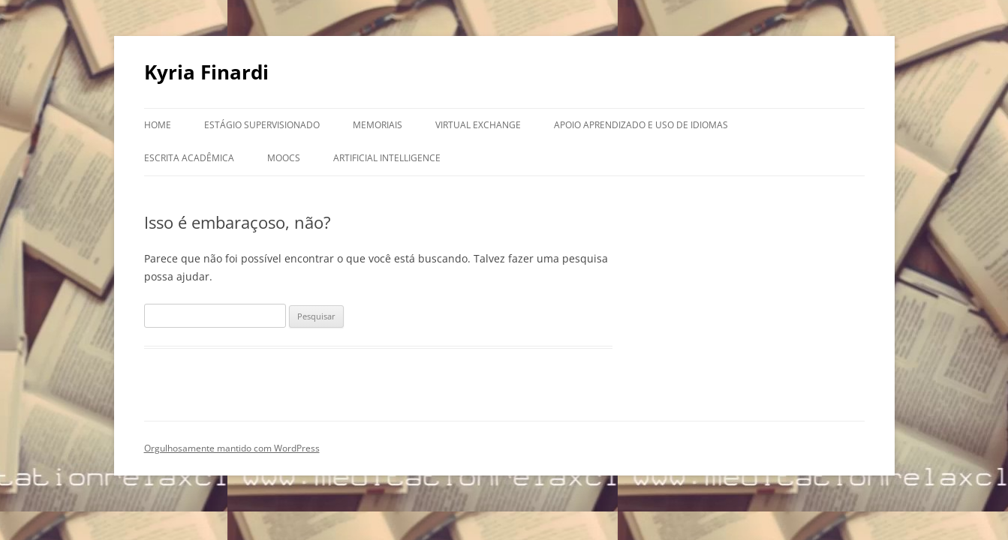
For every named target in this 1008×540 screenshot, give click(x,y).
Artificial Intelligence (387, 158)
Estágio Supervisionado (262, 124)
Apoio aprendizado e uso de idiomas (641, 124)
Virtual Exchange (478, 124)
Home (157, 124)
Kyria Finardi (206, 72)
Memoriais (377, 124)
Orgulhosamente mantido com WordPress (232, 448)
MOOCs (283, 158)
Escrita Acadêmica (189, 158)
